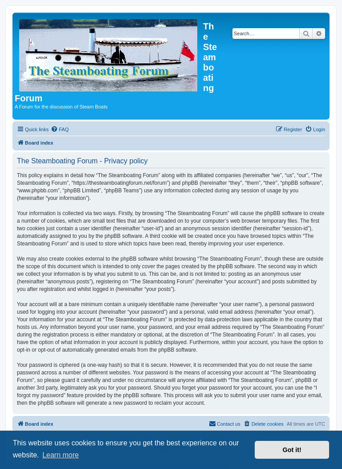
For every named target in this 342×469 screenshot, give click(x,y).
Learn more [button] (60, 455)
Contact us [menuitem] (224, 423)
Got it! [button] (292, 449)
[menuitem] (60, 129)
